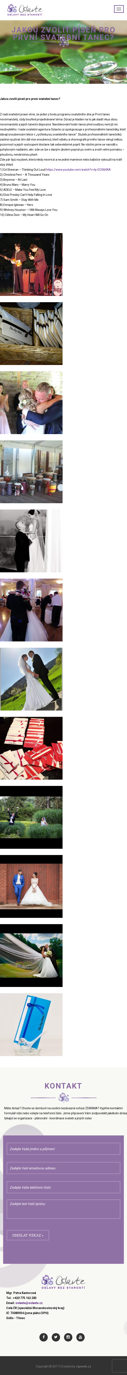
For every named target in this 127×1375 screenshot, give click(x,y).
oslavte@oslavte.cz (29, 1303)
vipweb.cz (83, 1366)
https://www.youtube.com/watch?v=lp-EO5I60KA (78, 169)
